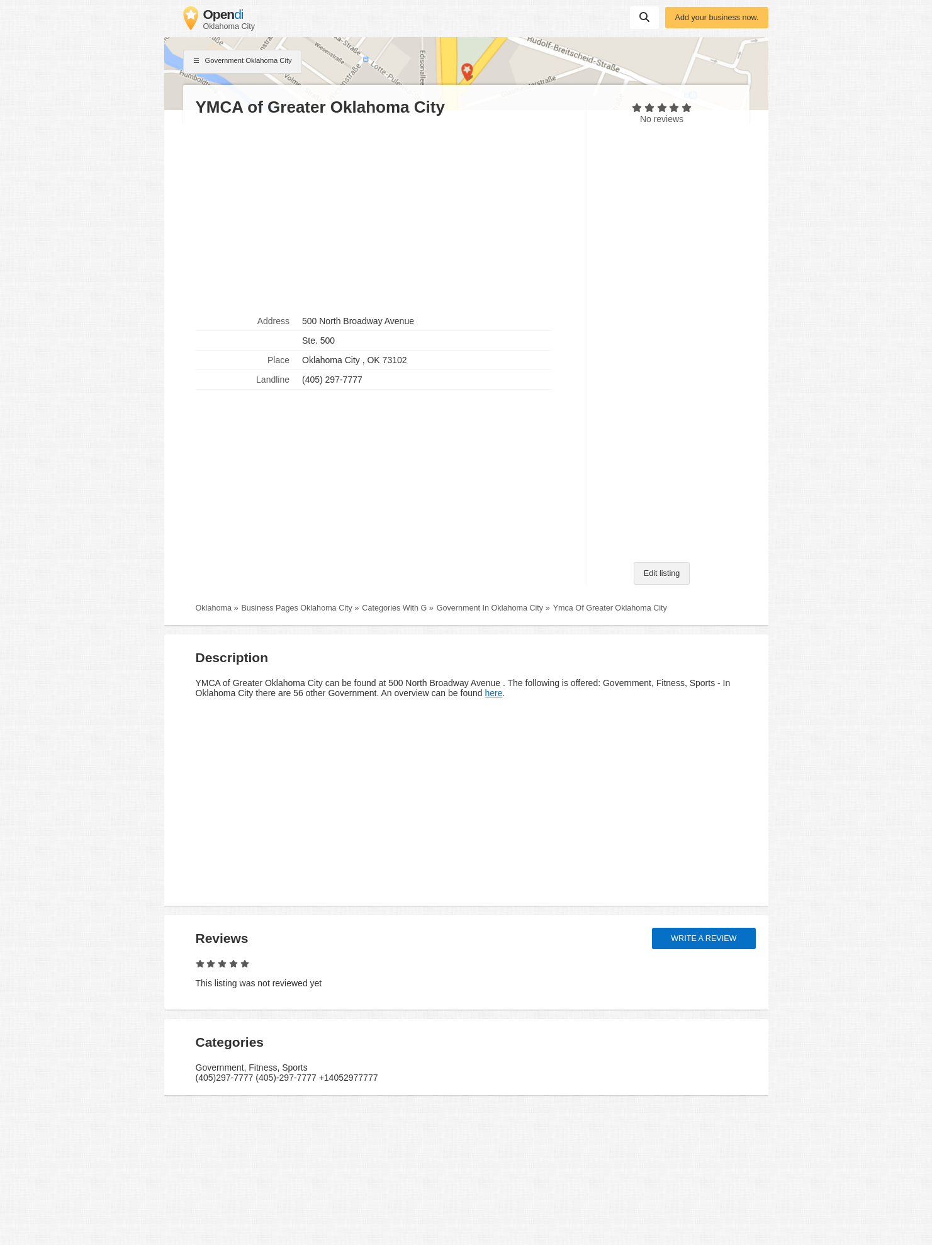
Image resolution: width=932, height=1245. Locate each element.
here (493, 693)
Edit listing (662, 573)
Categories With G (394, 608)
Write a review (703, 938)
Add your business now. (716, 17)
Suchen (644, 17)
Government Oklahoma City (242, 62)
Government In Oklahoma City (490, 608)
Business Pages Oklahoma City (296, 608)
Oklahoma (214, 608)
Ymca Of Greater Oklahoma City (610, 608)
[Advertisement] (384, 215)
